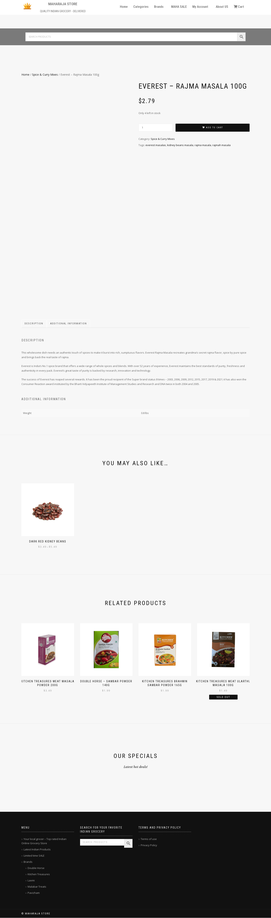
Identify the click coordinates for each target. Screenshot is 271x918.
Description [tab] (34, 323)
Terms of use (149, 839)
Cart (239, 7)
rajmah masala (221, 145)
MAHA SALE (179, 7)
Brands (159, 7)
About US (222, 7)
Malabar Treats (37, 886)
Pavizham (34, 893)
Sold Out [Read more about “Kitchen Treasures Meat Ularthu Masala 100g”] (223, 697)
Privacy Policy (149, 845)
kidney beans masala (180, 145)
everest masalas (156, 145)
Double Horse (36, 868)
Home (124, 7)
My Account (200, 7)
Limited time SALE (34, 855)
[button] (159, 7)
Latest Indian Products (37, 849)
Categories (141, 7)
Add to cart (214, 127)
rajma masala (203, 145)
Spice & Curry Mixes (45, 74)
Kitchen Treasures (39, 874)
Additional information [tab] (68, 323)
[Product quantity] (156, 127)
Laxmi (31, 880)
